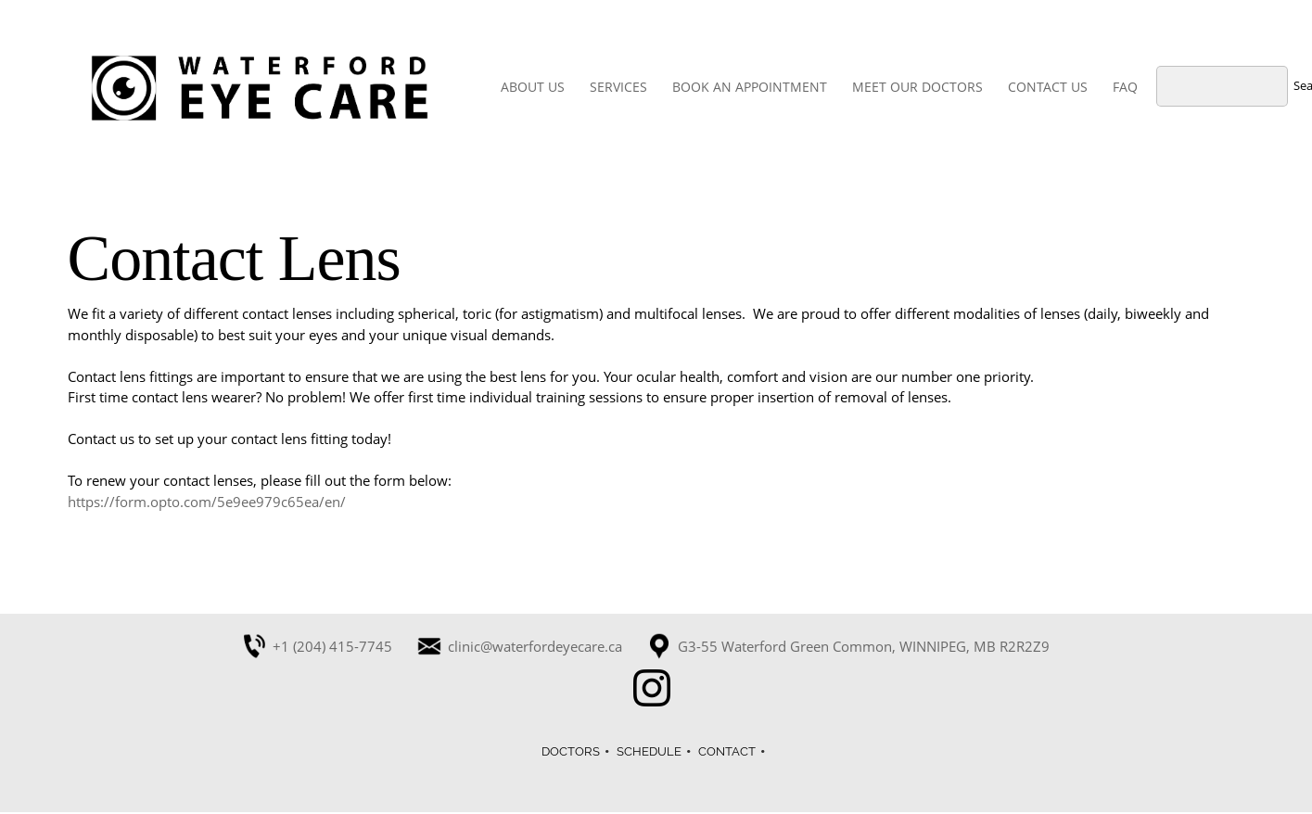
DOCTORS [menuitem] (570, 751)
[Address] (854, 646)
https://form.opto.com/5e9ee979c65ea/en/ (207, 501)
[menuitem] (534, 88)
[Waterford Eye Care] (260, 88)
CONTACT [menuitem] (727, 751)
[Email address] (526, 646)
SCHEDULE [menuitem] (649, 751)
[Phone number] (323, 646)
